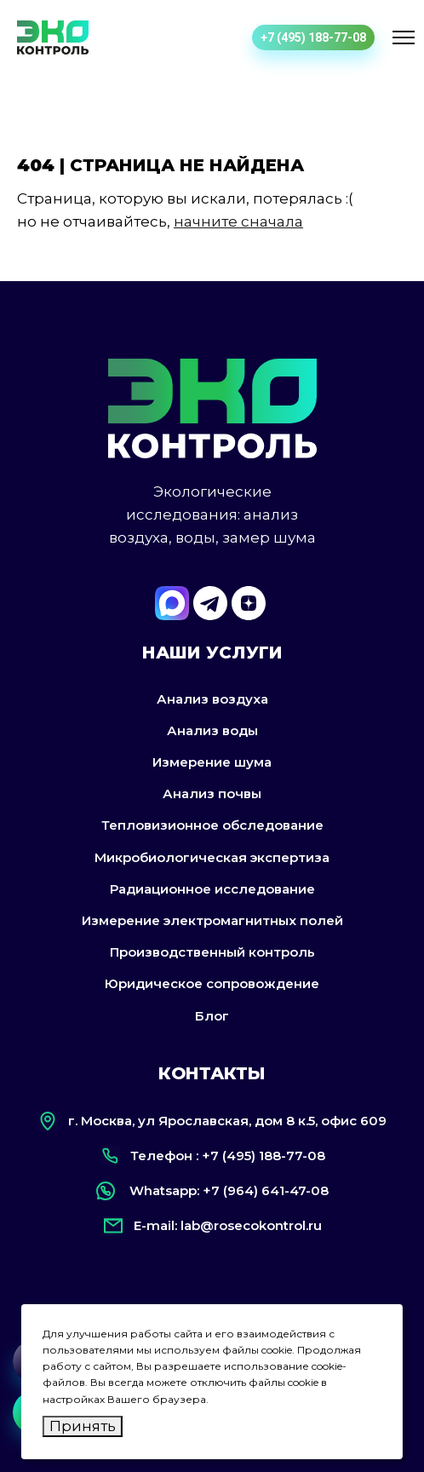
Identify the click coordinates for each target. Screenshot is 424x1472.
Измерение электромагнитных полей (212, 920)
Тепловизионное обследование (212, 825)
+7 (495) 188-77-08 (313, 37)
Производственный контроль (212, 952)
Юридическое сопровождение (212, 983)
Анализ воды (212, 730)
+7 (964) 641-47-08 (266, 1190)
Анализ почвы (212, 793)
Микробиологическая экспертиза (212, 857)
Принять (82, 1426)
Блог (212, 1016)
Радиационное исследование (212, 889)
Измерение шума (212, 762)
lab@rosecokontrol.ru (251, 1225)
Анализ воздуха (212, 699)
